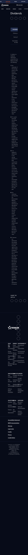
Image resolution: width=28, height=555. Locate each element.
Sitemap (10, 426)
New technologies (11, 385)
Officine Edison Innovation (10, 390)
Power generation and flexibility (15, 348)
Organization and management (11, 357)
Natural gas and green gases (14, 355)
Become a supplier (20, 402)
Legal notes (11, 429)
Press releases (15, 402)
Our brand (14, 410)
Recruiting (20, 375)
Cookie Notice (11, 437)
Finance (10, 409)
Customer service (15, 380)
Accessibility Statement (14, 420)
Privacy (10, 434)
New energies (10, 376)
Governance (11, 412)
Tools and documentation (21, 407)
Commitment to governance (21, 361)
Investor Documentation (11, 405)
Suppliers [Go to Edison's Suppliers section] (23, 1)
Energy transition (10, 352)
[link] (3, 9)
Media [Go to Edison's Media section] (15, 1)
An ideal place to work (20, 380)
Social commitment (21, 356)
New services (10, 380)
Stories (14, 406)
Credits (10, 432)
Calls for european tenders (20, 413)
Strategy (10, 402)
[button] (11, 18)
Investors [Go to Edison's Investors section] (8, 1)
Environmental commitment (21, 352)
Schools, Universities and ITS (20, 390)
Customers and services (15, 362)
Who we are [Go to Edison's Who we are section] (19, 5)
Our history (10, 348)
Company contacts (15, 376)
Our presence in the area (10, 363)
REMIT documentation (13, 423)
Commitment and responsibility (21, 347)
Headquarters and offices (16, 385)
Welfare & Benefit (20, 385)
